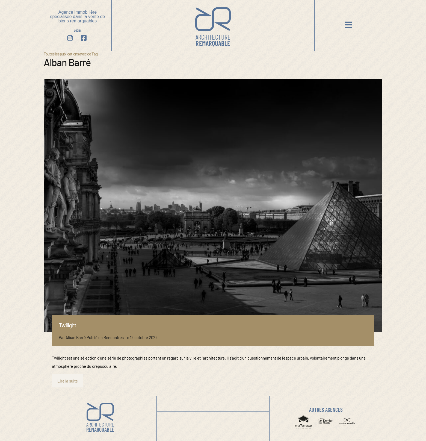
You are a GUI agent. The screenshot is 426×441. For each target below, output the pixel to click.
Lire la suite (67, 380)
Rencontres (113, 337)
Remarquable (213, 40)
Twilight (67, 325)
